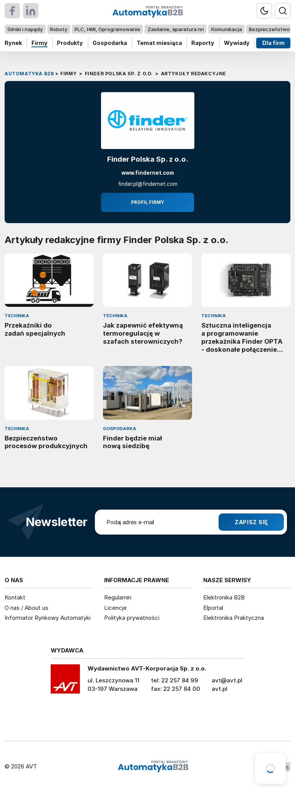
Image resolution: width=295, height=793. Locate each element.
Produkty (70, 43)
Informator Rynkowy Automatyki (48, 617)
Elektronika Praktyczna (233, 617)
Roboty (58, 29)
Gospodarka (110, 43)
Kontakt (15, 597)
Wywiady (237, 43)
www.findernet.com (147, 173)
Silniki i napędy (25, 29)
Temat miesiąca (159, 43)
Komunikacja (226, 29)
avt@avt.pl (227, 680)
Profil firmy (147, 202)
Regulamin (117, 597)
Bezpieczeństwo (269, 29)
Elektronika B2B (224, 597)
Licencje (115, 607)
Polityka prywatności (131, 617)
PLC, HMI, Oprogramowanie (107, 29)
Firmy (39, 43)
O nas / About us (26, 607)
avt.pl (219, 688)
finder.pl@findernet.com (147, 184)
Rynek (13, 43)
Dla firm (273, 43)
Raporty (202, 43)
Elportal (213, 607)
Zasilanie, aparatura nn (176, 29)
